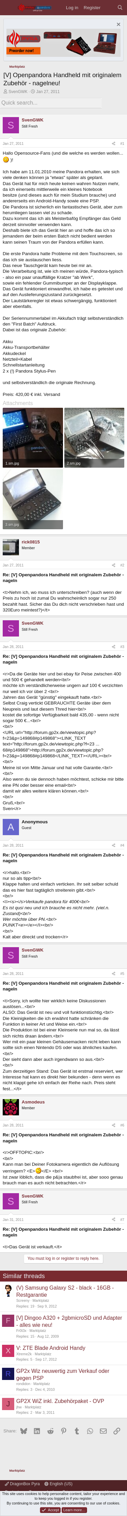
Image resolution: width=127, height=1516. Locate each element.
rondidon (23, 1384)
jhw (19, 1407)
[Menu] (8, 7)
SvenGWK (17, 91)
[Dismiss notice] (118, 25)
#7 (122, 1220)
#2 (122, 565)
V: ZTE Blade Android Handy (50, 1348)
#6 (122, 1125)
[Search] (120, 7)
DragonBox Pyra (22, 1483)
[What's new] (108, 7)
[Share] (113, 143)
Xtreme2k (24, 1354)
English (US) (58, 1483)
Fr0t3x (21, 1331)
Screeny (22, 1300)
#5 (122, 974)
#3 (122, 647)
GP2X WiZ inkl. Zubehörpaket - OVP (60, 1401)
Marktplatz (41, 1300)
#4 (122, 845)
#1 (122, 143)
